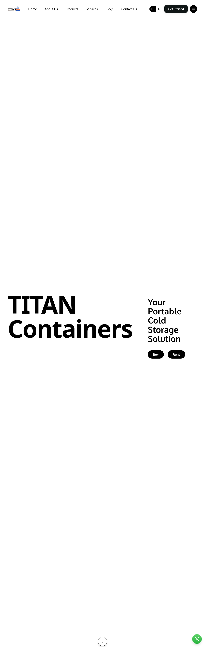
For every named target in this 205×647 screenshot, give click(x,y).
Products (72, 9)
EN (152, 9)
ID (159, 9)
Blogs (109, 9)
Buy (156, 355)
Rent (176, 355)
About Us (51, 9)
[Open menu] (193, 9)
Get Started (176, 9)
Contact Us (129, 9)
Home (32, 9)
